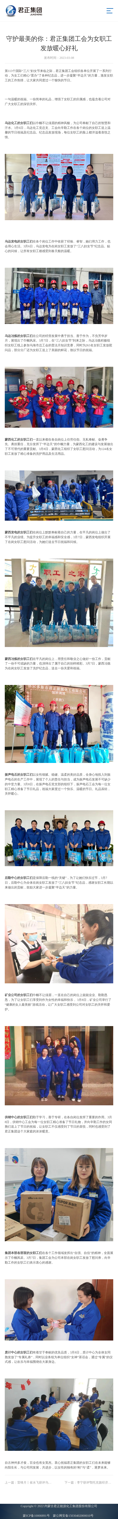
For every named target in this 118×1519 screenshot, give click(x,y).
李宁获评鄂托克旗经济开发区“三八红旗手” (88, 1482)
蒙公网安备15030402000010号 (73, 1515)
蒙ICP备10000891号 (36, 1515)
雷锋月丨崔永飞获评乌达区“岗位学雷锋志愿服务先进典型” (29, 1482)
